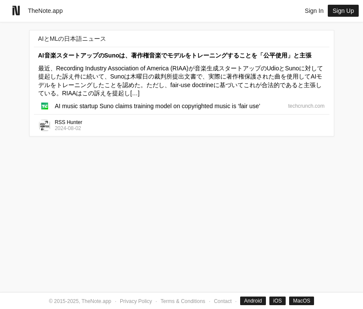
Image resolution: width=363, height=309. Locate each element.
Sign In (314, 10)
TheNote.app (45, 10)
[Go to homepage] (16, 10)
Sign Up (343, 10)
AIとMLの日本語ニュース (72, 38)
